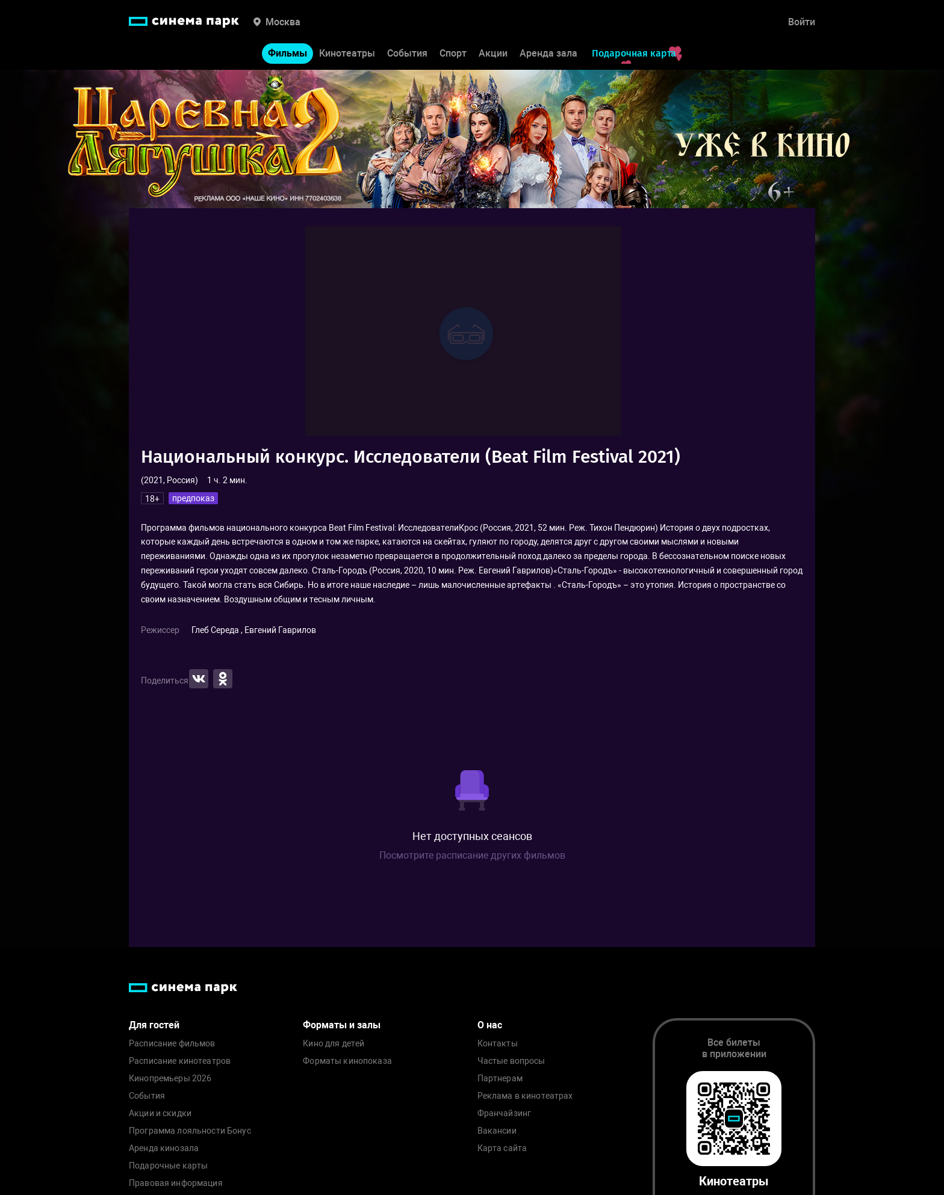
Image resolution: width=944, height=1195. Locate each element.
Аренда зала (548, 53)
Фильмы (287, 53)
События (407, 53)
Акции (493, 53)
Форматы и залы (341, 1025)
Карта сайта (502, 1148)
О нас (489, 1025)
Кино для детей (333, 1043)
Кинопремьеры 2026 (170, 1078)
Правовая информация (176, 1183)
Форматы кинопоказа (347, 1061)
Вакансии (497, 1130)
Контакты (497, 1043)
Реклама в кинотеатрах (525, 1096)
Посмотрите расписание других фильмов (472, 855)
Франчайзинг (504, 1113)
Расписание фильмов (172, 1043)
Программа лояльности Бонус (190, 1130)
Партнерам (500, 1078)
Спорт (453, 53)
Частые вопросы (511, 1061)
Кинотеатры (347, 53)
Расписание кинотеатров (180, 1061)
